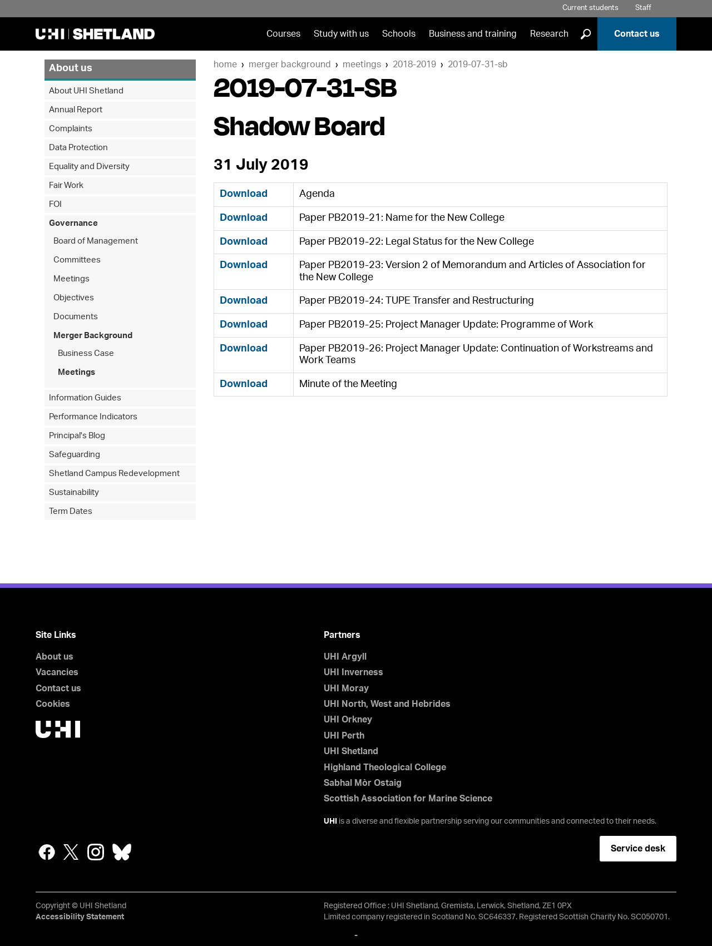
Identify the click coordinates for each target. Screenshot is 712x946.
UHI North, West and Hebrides (387, 704)
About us (70, 68)
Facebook (46, 852)
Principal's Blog (77, 436)
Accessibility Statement (80, 917)
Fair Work (66, 185)
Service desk (638, 848)
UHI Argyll (345, 656)
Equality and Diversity (89, 166)
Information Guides (85, 398)
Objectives (73, 298)
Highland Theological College (385, 767)
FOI (55, 204)
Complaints (70, 129)
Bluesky (122, 852)
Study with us (341, 33)
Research (549, 33)
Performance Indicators (93, 417)
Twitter (71, 852)
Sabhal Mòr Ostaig (363, 783)
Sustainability (74, 492)
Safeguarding (74, 454)
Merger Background (290, 64)
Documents (75, 317)
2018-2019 (414, 64)
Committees (77, 260)
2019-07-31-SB (478, 64)
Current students (590, 8)
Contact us (637, 33)
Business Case (86, 353)
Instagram (95, 852)
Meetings (362, 64)
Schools (399, 33)
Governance (73, 223)
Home (225, 64)
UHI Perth (344, 735)
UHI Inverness (353, 672)
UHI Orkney (348, 719)
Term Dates (70, 511)
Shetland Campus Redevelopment (114, 473)
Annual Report (75, 110)
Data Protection (78, 147)
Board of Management (95, 241)
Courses (283, 33)
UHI (330, 821)
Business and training (473, 33)
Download (244, 194)
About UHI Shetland (86, 91)
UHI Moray (346, 688)
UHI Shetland (351, 751)
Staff (643, 8)
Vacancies (57, 672)
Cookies (53, 704)
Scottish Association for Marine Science (408, 798)
